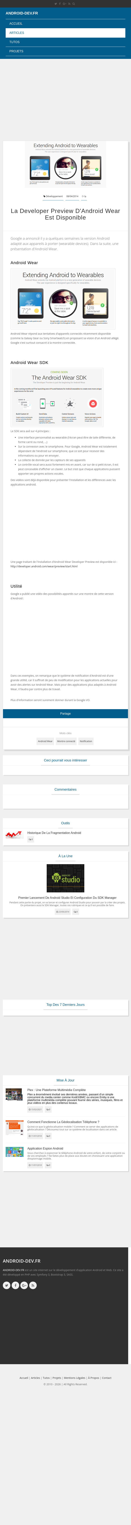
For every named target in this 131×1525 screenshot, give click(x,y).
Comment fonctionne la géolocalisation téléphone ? (63, 1122)
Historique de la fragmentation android (54, 832)
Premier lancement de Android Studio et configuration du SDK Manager (67, 897)
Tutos (14, 42)
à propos (93, 1378)
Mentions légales (74, 1378)
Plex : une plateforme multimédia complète (56, 1090)
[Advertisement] (35, 100)
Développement (53, 196)
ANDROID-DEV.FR (13, 1270)
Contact (106, 1378)
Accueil (15, 23)
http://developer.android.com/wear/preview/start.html (44, 566)
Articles (16, 32)
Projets (16, 51)
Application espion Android (45, 1148)
